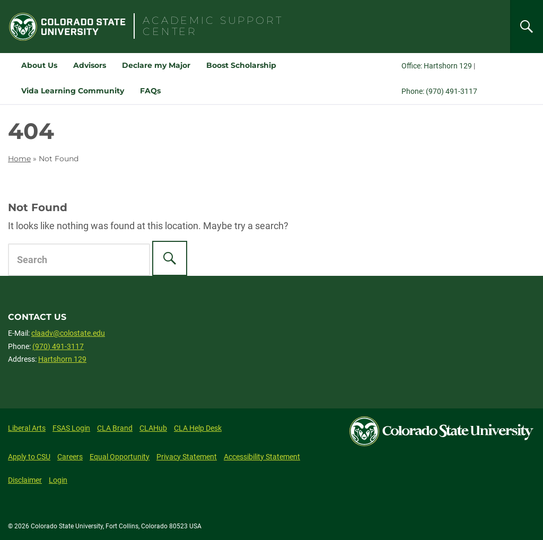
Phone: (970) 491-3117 (439, 91)
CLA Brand (115, 428)
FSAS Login (71, 428)
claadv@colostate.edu (68, 333)
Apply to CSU (29, 456)
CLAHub (153, 428)
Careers (70, 456)
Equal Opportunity (120, 456)
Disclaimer (25, 480)
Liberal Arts (27, 428)
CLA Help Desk (198, 428)
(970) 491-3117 (58, 346)
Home (19, 158)
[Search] (526, 26)
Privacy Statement (186, 456)
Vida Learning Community (72, 90)
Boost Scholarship (241, 65)
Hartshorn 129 (62, 359)
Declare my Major (156, 65)
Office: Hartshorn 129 (436, 66)
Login (58, 480)
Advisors (89, 65)
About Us (39, 65)
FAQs (150, 90)
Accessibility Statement (262, 456)
